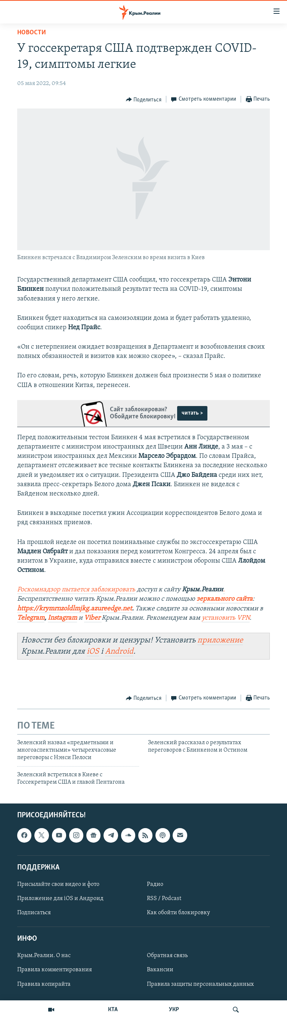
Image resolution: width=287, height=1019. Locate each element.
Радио (155, 884)
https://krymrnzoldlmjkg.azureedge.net (74, 608)
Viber (93, 618)
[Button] (144, 99)
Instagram (62, 618)
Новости (31, 32)
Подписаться (34, 913)
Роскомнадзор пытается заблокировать (76, 589)
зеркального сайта (225, 599)
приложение (220, 640)
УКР (174, 1010)
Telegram (30, 618)
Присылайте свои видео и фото (58, 884)
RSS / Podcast (164, 899)
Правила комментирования (54, 970)
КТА (113, 1010)
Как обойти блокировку (178, 913)
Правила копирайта (44, 984)
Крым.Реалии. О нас (44, 956)
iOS (93, 651)
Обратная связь (167, 956)
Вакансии (160, 970)
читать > (192, 413)
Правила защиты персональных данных (200, 984)
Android (119, 651)
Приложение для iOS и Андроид (60, 899)
